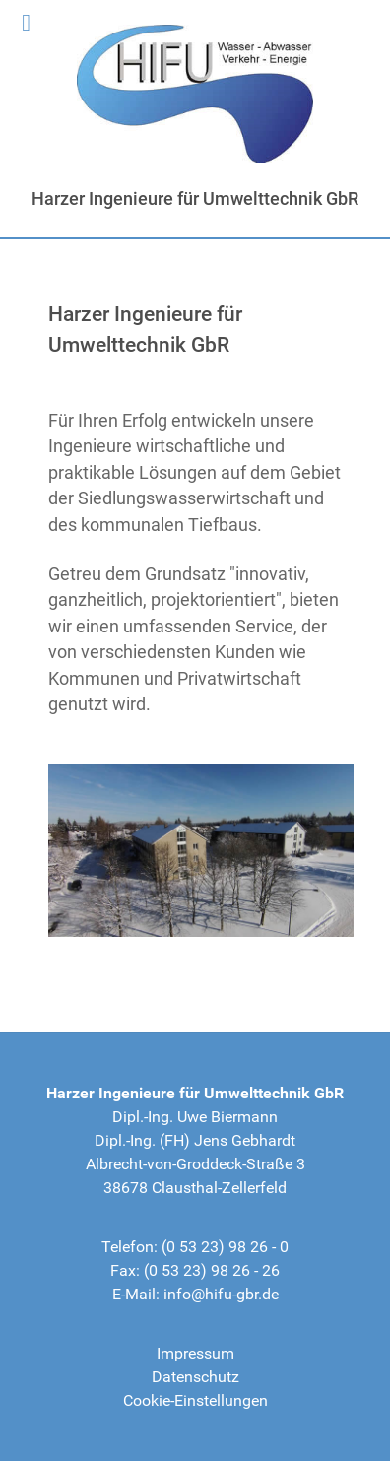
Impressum (195, 1353)
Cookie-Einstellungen (195, 1400)
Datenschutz (195, 1376)
